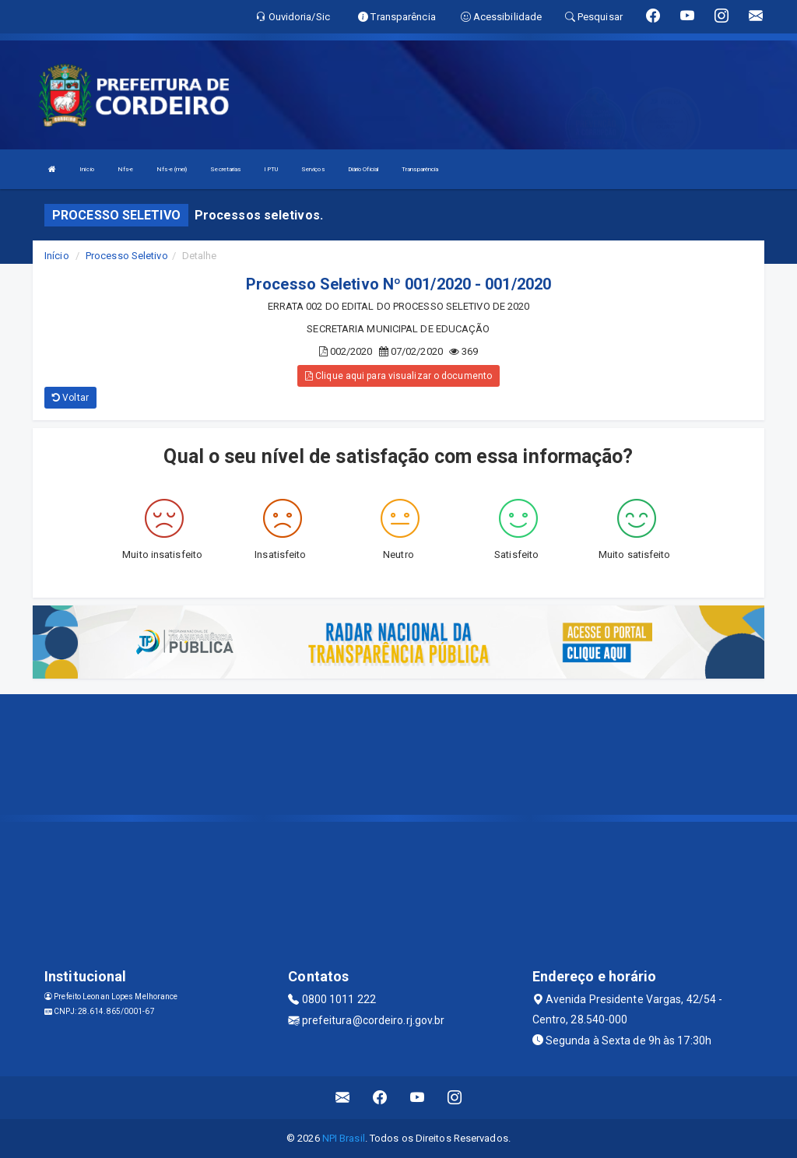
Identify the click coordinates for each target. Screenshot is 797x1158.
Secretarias (225, 169)
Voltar (70, 397)
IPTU (270, 169)
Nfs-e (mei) (171, 169)
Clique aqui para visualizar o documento (398, 375)
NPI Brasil (343, 1138)
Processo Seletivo (127, 255)
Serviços (313, 169)
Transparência (420, 169)
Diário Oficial (363, 169)
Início (86, 169)
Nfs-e (126, 169)
